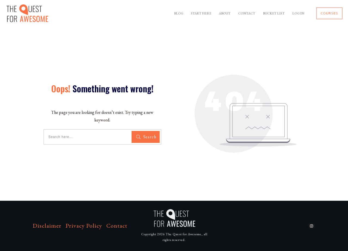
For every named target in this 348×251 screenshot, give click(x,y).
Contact (116, 226)
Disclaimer (47, 226)
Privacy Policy (84, 226)
